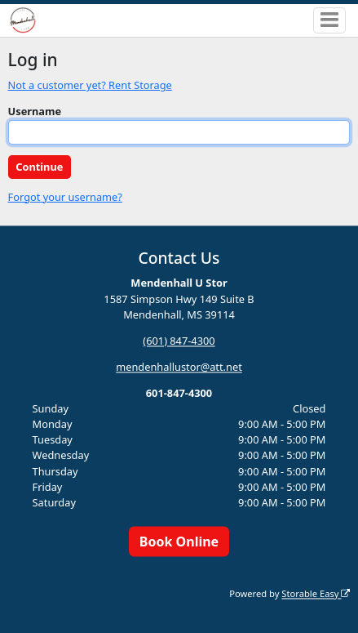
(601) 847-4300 (178, 340)
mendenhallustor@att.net (179, 366)
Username (35, 111)
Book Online (179, 542)
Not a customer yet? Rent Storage (90, 85)
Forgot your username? (65, 196)
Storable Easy (315, 593)
